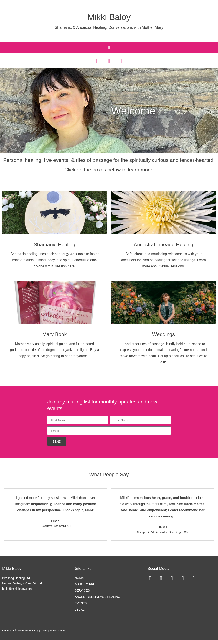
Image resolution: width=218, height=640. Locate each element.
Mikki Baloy (109, 17)
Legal (79, 609)
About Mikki (84, 584)
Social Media (158, 568)
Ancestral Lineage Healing (97, 596)
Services (82, 590)
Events (81, 603)
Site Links (83, 568)
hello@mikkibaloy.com (17, 588)
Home (79, 577)
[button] (109, 47)
